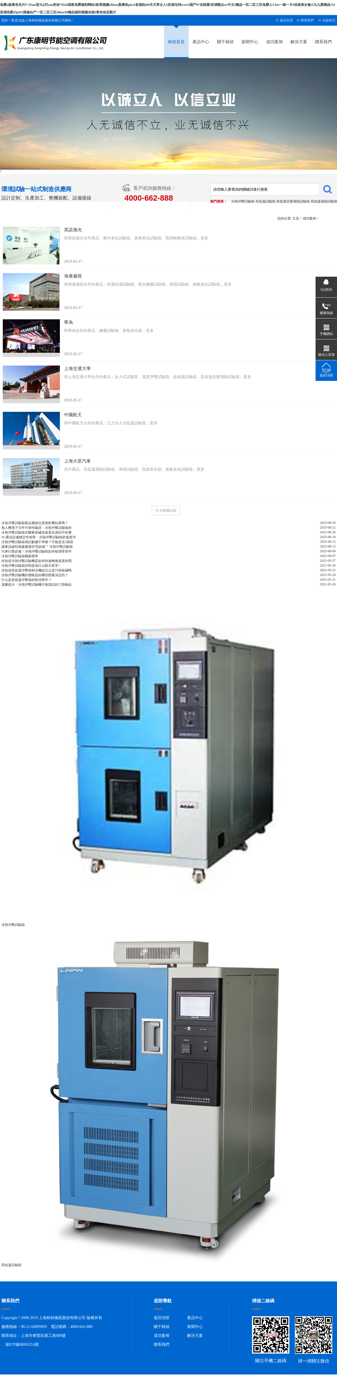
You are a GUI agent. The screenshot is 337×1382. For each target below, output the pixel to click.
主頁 (295, 218)
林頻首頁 (176, 42)
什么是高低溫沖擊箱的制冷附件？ (26, 580)
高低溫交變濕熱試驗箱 (293, 201)
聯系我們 (307, 20)
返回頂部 (161, 1318)
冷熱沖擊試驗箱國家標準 (19, 556)
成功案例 (274, 42)
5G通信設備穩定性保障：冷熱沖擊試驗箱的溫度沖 (38, 537)
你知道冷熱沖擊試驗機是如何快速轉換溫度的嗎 (36, 561)
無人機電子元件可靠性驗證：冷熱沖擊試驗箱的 (36, 528)
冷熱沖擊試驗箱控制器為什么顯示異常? (30, 566)
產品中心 (200, 42)
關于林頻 (225, 42)
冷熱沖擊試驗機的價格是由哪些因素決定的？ (34, 575)
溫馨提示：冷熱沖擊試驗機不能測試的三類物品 (36, 585)
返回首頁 (286, 20)
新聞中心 (249, 42)
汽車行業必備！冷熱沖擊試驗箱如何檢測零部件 (36, 551)
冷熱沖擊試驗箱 (243, 201)
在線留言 (329, 20)
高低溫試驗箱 (265, 201)
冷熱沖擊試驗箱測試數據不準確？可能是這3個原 (37, 542)
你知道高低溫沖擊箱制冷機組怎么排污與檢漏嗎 (36, 570)
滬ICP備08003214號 (22, 1344)
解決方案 (298, 42)
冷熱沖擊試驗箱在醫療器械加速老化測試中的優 (36, 532)
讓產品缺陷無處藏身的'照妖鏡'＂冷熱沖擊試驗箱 (37, 547)
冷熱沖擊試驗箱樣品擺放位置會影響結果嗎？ (34, 523)
